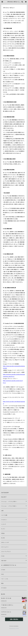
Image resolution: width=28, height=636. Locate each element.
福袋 (2, 583)
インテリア (3, 524)
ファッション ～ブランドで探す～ (9, 506)
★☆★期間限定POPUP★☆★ (8, 565)
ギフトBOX (3, 588)
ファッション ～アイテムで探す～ (9, 501)
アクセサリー (4, 519)
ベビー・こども (4, 578)
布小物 (2, 538)
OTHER (3, 569)
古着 (2, 510)
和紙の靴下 (4, 497)
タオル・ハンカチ (5, 542)
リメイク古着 (4, 515)
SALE (2, 574)
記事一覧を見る (14, 619)
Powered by (14, 628)
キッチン (3, 528)
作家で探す (4, 560)
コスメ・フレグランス (6, 551)
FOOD (2, 556)
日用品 (2, 533)
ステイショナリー (5, 547)
